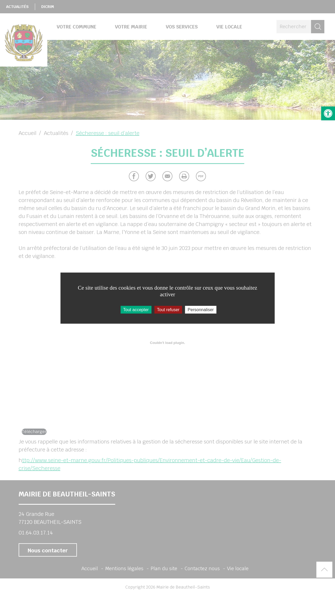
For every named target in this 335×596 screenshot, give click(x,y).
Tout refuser (168, 309)
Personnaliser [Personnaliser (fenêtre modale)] (201, 309)
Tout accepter (136, 309)
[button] (328, 113)
